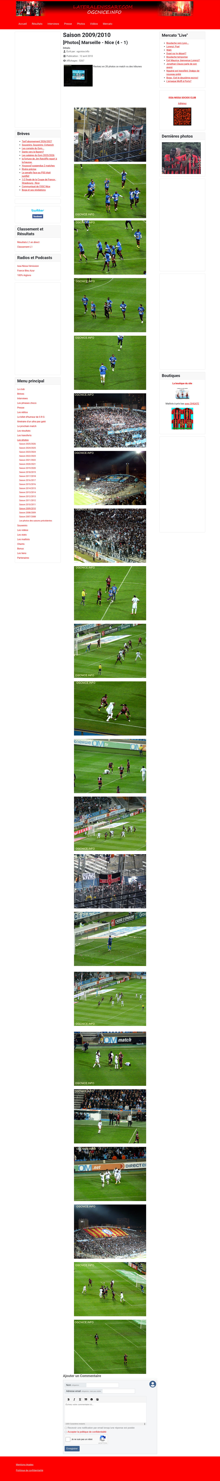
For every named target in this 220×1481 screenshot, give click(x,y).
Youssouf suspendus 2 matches (38, 165)
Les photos (23, 440)
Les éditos (22, 412)
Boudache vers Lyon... (177, 43)
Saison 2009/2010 (27, 508)
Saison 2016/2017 (27, 480)
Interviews (53, 23)
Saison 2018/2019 (27, 472)
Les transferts (24, 435)
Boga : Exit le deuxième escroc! (182, 77)
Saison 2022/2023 (27, 456)
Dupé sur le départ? (176, 53)
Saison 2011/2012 (27, 500)
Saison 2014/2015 (27, 488)
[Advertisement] (37, 81)
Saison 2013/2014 (27, 492)
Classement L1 (25, 246)
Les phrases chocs (26, 403)
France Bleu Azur (26, 270)
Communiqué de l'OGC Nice (36, 186)
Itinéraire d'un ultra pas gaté (31, 421)
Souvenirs (22, 525)
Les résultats (23, 430)
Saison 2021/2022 (27, 460)
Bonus (20, 548)
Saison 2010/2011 (27, 504)
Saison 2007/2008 (27, 516)
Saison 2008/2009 (27, 512)
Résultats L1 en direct (28, 242)
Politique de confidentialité (29, 1470)
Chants (21, 544)
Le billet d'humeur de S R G (31, 417)
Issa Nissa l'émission (28, 266)
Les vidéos (22, 530)
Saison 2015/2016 (27, 484)
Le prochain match (26, 426)
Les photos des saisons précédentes (35, 521)
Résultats (37, 23)
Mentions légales (24, 1464)
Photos (81, 23)
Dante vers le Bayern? (33, 151)
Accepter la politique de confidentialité (87, 1432)
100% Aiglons (24, 275)
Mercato (107, 23)
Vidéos (94, 23)
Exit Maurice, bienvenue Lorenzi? (183, 60)
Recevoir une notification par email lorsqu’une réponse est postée (101, 1428)
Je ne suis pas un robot (82, 1439)
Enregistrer (72, 1448)
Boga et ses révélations (34, 190)
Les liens (21, 553)
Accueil (22, 23)
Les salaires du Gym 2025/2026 (38, 155)
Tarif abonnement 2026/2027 (37, 141)
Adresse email (83, 1391)
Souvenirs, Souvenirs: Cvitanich (38, 145)
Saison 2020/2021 (27, 464)
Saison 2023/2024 (27, 452)
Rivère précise (29, 169)
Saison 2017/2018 (27, 476)
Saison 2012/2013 (27, 496)
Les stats (22, 534)
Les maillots (23, 539)
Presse (68, 23)
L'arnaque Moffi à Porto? (178, 81)
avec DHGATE (192, 403)
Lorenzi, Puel (173, 46)
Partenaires (23, 557)
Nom (72, 1385)
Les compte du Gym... (33, 148)
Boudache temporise (177, 57)
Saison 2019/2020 (27, 468)
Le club (21, 389)
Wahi (169, 50)
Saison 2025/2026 (27, 444)
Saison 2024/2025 (27, 448)
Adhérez (182, 103)
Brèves (20, 393)
